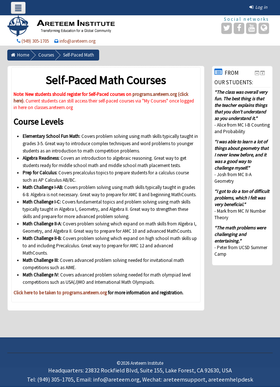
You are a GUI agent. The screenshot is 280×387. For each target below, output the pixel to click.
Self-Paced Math (78, 55)
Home (23, 55)
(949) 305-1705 (35, 41)
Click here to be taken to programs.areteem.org (60, 293)
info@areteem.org (77, 41)
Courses (46, 55)
